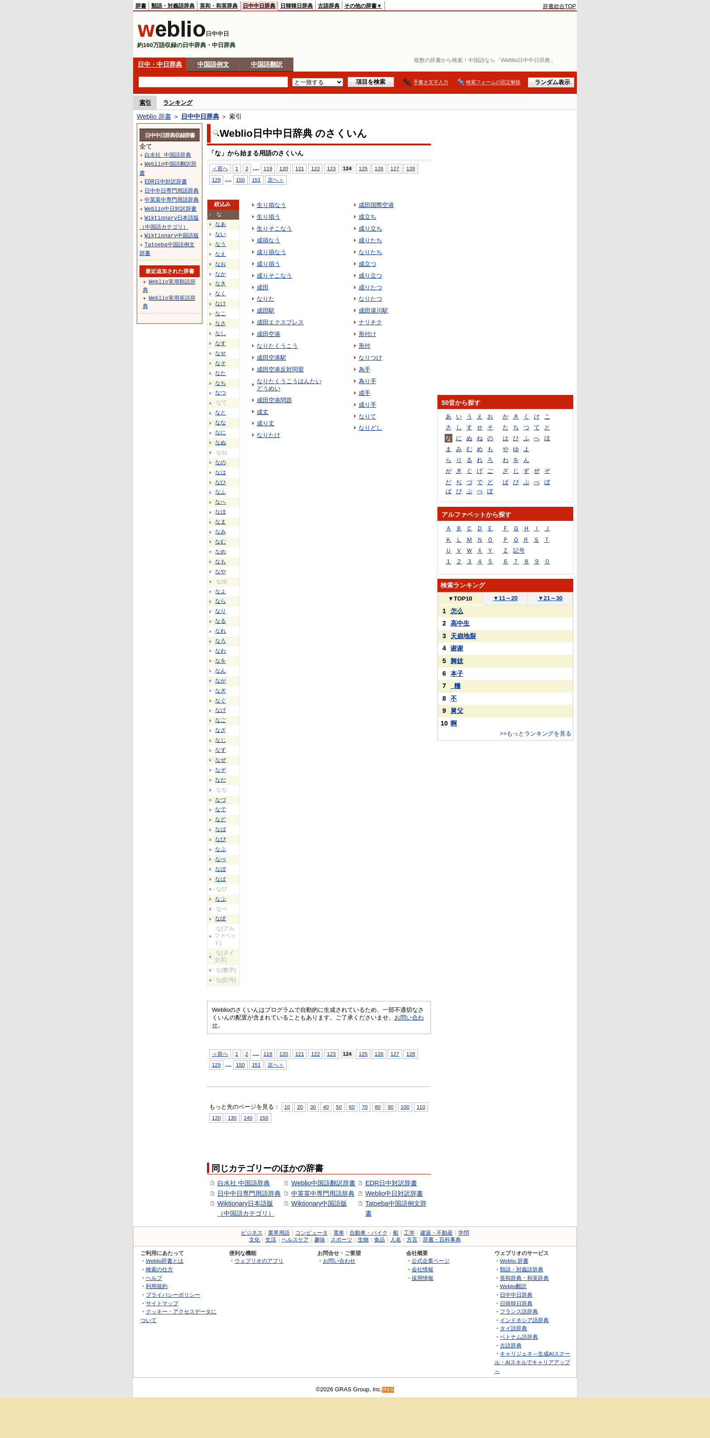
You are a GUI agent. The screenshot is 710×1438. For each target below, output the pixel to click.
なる (220, 621)
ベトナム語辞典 (519, 1337)
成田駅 (265, 310)
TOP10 (460, 598)
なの (220, 462)
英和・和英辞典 (219, 6)
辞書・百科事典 (442, 1239)
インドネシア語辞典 (524, 1320)
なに (220, 432)
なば (220, 829)
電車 (338, 1233)
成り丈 (265, 423)
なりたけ (268, 435)
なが (220, 681)
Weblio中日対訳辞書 (394, 1193)
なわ (220, 651)
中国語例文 (213, 64)
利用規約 (157, 1286)
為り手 (367, 381)
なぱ (220, 879)
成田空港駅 (271, 357)
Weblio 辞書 (154, 116)
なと (220, 412)
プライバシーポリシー (173, 1295)
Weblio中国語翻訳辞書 (323, 1183)
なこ (220, 313)
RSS (388, 1389)
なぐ (220, 700)
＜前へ (220, 168)
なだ (220, 780)
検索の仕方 (159, 1269)
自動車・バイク (369, 1233)
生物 (363, 1239)
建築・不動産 (436, 1233)
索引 (145, 102)
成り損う (268, 263)
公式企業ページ (431, 1261)
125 (363, 168)
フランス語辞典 (519, 1311)
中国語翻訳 (267, 64)
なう (220, 244)
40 (326, 1107)
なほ (220, 512)
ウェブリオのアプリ (259, 1261)
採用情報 (422, 1278)
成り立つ (370, 275)
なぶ (220, 849)
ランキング (177, 102)
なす (220, 343)
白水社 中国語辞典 (243, 1183)
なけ (220, 303)
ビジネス (252, 1233)
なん (220, 671)
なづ (220, 800)
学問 (463, 1233)
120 (283, 168)
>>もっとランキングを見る (535, 733)
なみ (220, 532)
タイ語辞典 (513, 1328)
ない (220, 234)
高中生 (460, 623)
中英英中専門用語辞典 (323, 1193)
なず (220, 750)
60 (352, 1107)
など (220, 819)
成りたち (370, 240)
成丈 (263, 412)
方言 (412, 1239)
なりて (367, 416)
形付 (364, 345)
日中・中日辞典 (160, 64)
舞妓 (457, 660)
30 (313, 1107)
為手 (364, 369)
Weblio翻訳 (513, 1286)
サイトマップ (162, 1303)
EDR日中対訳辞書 (391, 1183)
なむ (220, 542)
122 (315, 168)
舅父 (457, 710)
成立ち (367, 216)
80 (378, 1107)
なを (220, 661)
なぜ (220, 760)
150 (240, 180)
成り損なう (271, 252)
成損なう (268, 240)
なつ (220, 393)
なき (220, 283)
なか (220, 274)
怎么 (457, 611)
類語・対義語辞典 (173, 6)
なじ (220, 740)
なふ (220, 492)
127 (394, 168)
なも (220, 561)
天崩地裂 (463, 636)
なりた (265, 298)
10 (287, 1107)
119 (268, 168)
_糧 (456, 685)
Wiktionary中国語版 (319, 1203)
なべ (220, 859)
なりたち (370, 252)
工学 (409, 1233)
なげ (220, 710)
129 (216, 180)
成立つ (367, 263)
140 (248, 1118)
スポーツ (341, 1239)
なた (220, 373)
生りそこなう (274, 228)
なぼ (220, 869)
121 (299, 168)
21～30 (550, 598)
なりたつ (370, 298)
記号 (519, 550)
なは (220, 472)
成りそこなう (274, 275)
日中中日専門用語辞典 (249, 1193)
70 (365, 1107)
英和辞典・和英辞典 (524, 1278)
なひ (220, 482)
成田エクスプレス (280, 322)
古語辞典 (329, 6)
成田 (263, 287)
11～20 (505, 598)
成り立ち (370, 228)
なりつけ (370, 357)
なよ (220, 591)
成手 (364, 393)
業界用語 (279, 1233)
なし (220, 333)
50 (339, 1107)
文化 (254, 1239)
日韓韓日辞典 (296, 6)
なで (220, 809)
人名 (395, 1239)
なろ (220, 641)
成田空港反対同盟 (280, 369)
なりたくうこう (277, 345)
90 (390, 1107)
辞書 (140, 6)
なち (220, 383)
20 (300, 1107)
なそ (220, 363)
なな (220, 422)
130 (232, 1118)
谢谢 (457, 648)
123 (331, 168)
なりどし (370, 427)
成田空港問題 (274, 400)
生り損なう (271, 205)
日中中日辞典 (259, 6)
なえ (220, 254)
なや (220, 571)
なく (220, 293)
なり (220, 611)
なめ (220, 551)
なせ (220, 353)
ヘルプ (154, 1278)
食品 (379, 1239)
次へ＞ (276, 180)
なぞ (220, 770)
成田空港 (268, 334)
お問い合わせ (339, 1261)
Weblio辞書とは (164, 1261)
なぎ (220, 691)
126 (378, 168)
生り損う (268, 216)
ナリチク (370, 322)
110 (421, 1107)
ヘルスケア (295, 1239)
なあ (220, 224)
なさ (220, 323)
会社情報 (422, 1269)
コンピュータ (311, 1233)
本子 (457, 673)
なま (220, 522)
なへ (220, 502)
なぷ (220, 899)
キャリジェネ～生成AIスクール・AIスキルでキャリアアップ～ (532, 1362)
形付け (367, 334)
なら (220, 601)
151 (256, 180)
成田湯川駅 (373, 310)
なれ (220, 631)
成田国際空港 (376, 205)
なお (220, 264)
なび (220, 839)
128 (410, 168)
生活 (270, 1239)
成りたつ (370, 287)
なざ (220, 730)
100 (405, 1107)
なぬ (220, 442)
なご (220, 720)
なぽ (220, 918)
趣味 (319, 1239)
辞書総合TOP (559, 6)
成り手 (367, 404)
